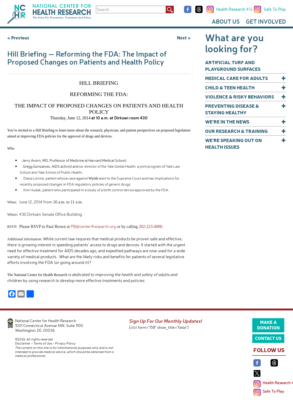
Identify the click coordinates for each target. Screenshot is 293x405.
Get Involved (266, 21)
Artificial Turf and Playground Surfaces (232, 65)
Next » (184, 38)
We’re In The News (245, 121)
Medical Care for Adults (245, 78)
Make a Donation (268, 325)
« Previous (18, 38)
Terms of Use (42, 343)
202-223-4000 (150, 226)
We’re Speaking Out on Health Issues (245, 143)
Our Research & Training (245, 131)
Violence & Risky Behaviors (245, 96)
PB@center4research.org (93, 226)
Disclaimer (22, 343)
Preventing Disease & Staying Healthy (245, 108)
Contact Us (268, 338)
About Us (226, 21)
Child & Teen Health (245, 87)
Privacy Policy (65, 343)
